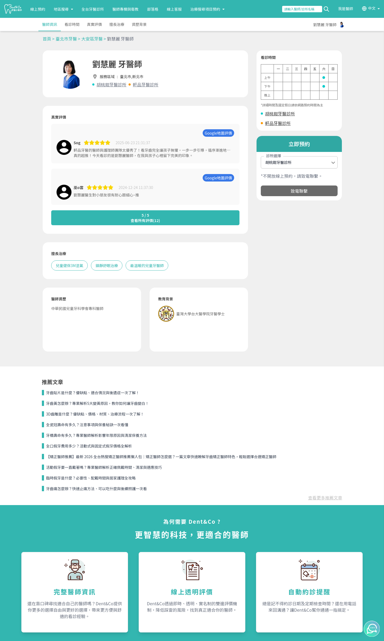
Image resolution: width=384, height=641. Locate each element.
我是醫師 (345, 8)
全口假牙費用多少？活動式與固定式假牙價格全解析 (89, 446)
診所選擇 (273, 155)
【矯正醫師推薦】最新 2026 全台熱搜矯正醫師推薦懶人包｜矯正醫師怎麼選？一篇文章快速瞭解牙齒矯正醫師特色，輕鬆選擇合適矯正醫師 (161, 456)
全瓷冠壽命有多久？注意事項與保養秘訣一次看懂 (87, 424)
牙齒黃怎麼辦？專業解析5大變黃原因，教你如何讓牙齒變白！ (97, 403)
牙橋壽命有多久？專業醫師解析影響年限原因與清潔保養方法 (96, 435)
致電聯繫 (299, 191)
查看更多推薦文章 (325, 497)
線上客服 (174, 9)
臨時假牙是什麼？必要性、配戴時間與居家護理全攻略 (91, 478)
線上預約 (37, 9)
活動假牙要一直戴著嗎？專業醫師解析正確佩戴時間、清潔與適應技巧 (104, 467)
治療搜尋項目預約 (207, 9)
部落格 (152, 9)
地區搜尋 (63, 9)
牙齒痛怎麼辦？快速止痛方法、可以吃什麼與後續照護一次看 (96, 488)
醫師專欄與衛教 (126, 9)
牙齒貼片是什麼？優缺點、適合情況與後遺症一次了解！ (92, 392)
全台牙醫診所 (93, 9)
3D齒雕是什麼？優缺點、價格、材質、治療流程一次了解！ (95, 414)
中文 (371, 8)
